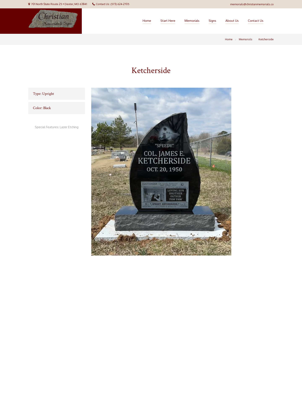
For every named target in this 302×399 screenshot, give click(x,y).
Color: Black (42, 108)
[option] (182, 172)
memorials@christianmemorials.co (252, 4)
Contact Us (255, 21)
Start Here (167, 21)
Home (147, 21)
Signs (212, 21)
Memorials (192, 21)
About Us (232, 21)
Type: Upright (43, 93)
